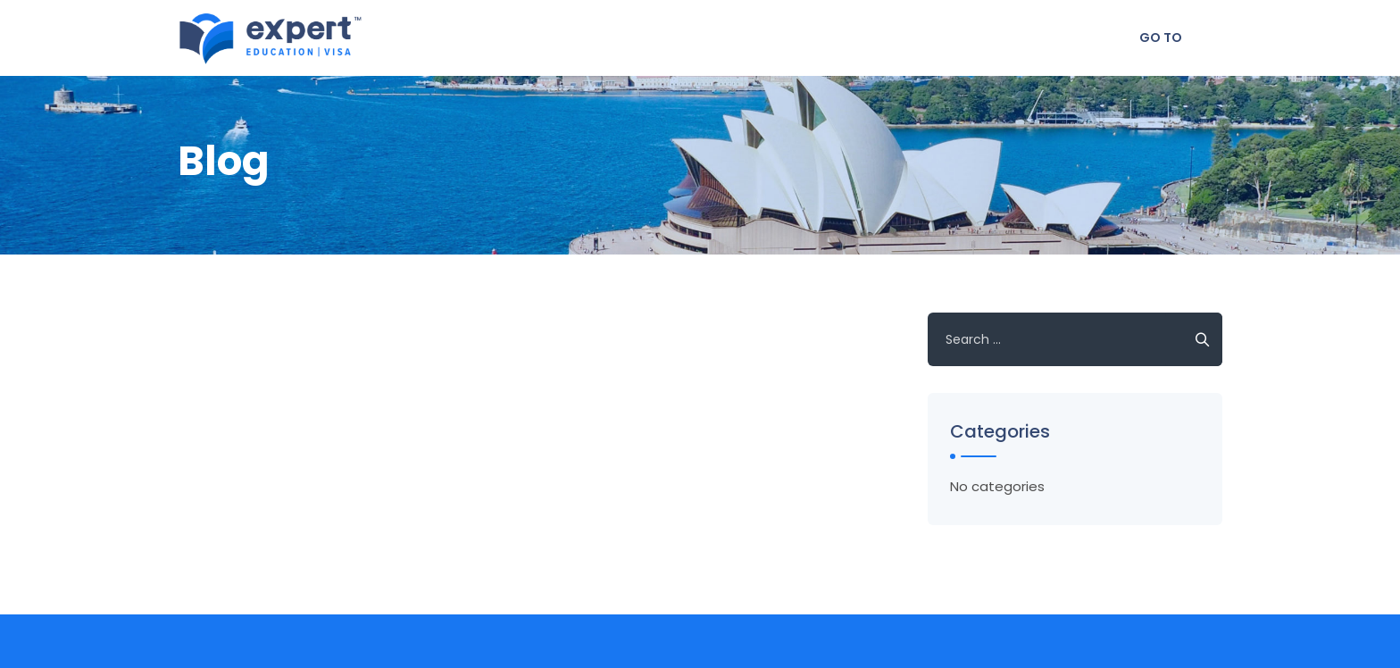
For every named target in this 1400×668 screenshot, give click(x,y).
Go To (1160, 37)
